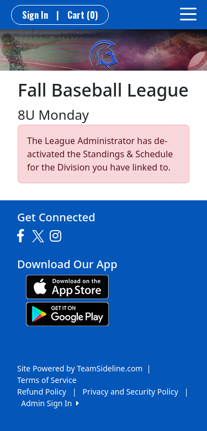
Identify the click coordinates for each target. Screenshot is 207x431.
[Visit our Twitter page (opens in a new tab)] (39, 236)
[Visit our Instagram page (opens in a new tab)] (58, 236)
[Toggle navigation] (188, 13)
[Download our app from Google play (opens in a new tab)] (67, 313)
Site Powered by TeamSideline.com (79, 368)
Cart (82, 15)
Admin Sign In (49, 403)
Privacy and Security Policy (130, 391)
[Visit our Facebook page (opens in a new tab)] (23, 236)
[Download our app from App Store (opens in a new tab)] (67, 286)
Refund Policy (41, 391)
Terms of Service (47, 380)
